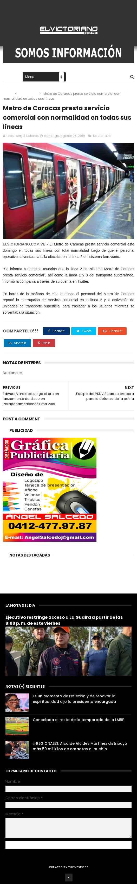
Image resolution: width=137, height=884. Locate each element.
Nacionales (28, 93)
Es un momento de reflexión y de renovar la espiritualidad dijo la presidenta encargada (74, 698)
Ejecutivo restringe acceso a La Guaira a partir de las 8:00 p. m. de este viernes (64, 620)
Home (7, 77)
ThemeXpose (78, 867)
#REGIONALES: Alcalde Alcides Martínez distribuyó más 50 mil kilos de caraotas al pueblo (80, 746)
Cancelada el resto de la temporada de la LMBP (78, 719)
